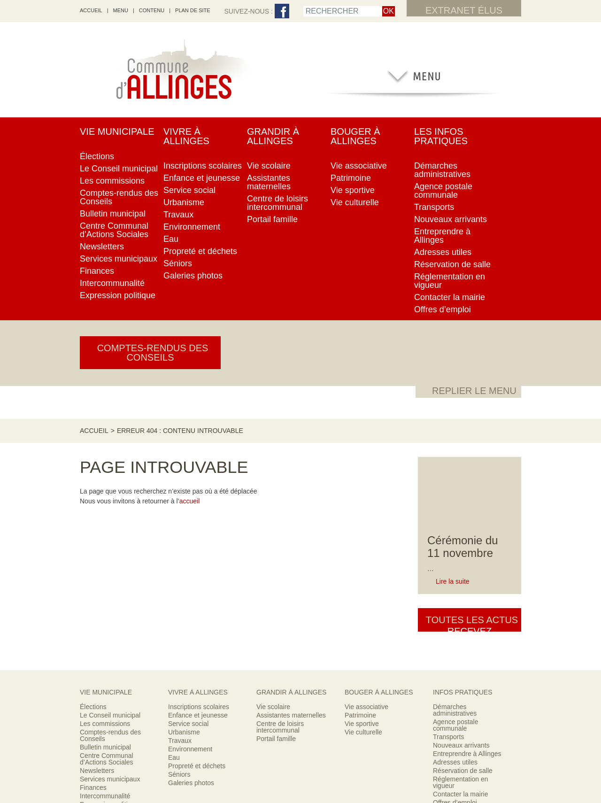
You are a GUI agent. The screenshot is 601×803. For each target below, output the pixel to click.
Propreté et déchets (196, 543)
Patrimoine (360, 492)
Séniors (179, 551)
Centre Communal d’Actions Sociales (106, 536)
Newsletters (97, 548)
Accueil (94, 129)
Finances (93, 565)
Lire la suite (453, 280)
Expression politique (109, 582)
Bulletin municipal (105, 524)
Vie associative (366, 484)
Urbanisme (184, 509)
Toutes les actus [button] (469, 323)
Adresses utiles (455, 539)
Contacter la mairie (460, 571)
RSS (246, 757)
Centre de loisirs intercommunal (280, 504)
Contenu (151, 10)
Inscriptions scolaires (198, 484)
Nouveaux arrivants (461, 522)
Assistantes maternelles (291, 492)
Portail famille (276, 516)
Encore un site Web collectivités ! (300, 770)
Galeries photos (191, 560)
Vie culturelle (363, 509)
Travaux (180, 518)
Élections (93, 484)
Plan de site (192, 10)
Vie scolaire (273, 484)
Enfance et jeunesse (198, 492)
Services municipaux (110, 556)
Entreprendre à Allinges (467, 531)
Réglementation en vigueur (460, 559)
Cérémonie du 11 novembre (462, 245)
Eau (174, 535)
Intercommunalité (105, 573)
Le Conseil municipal (110, 492)
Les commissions (105, 501)
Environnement (190, 526)
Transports (448, 514)
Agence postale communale (455, 502)
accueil (91, 10)
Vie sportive (362, 501)
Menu (120, 10)
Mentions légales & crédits (333, 757)
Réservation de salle (463, 548)
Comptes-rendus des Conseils (110, 512)
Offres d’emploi (455, 580)
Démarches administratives (455, 487)
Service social (188, 501)
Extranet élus (463, 10)
